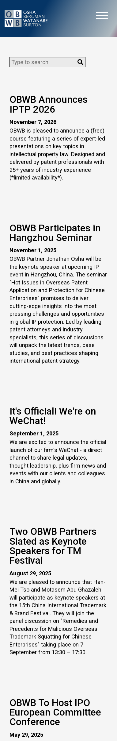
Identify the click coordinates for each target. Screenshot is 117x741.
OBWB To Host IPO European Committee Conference (55, 712)
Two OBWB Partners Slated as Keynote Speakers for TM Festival (52, 546)
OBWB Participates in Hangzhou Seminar (55, 232)
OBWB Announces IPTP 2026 (48, 104)
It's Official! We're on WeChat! (52, 416)
